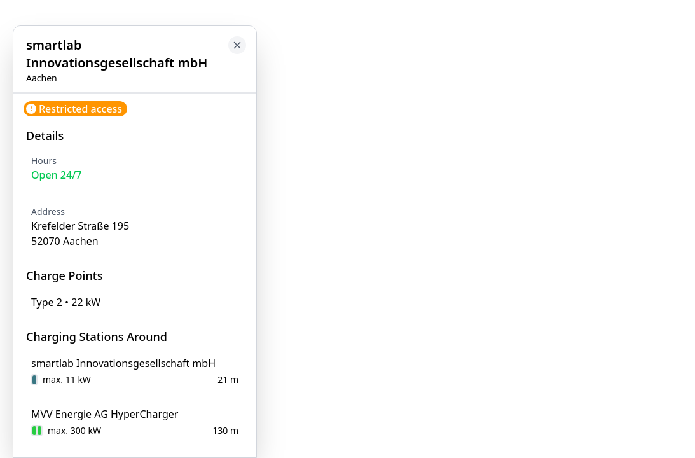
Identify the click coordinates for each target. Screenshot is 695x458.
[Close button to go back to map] (237, 45)
